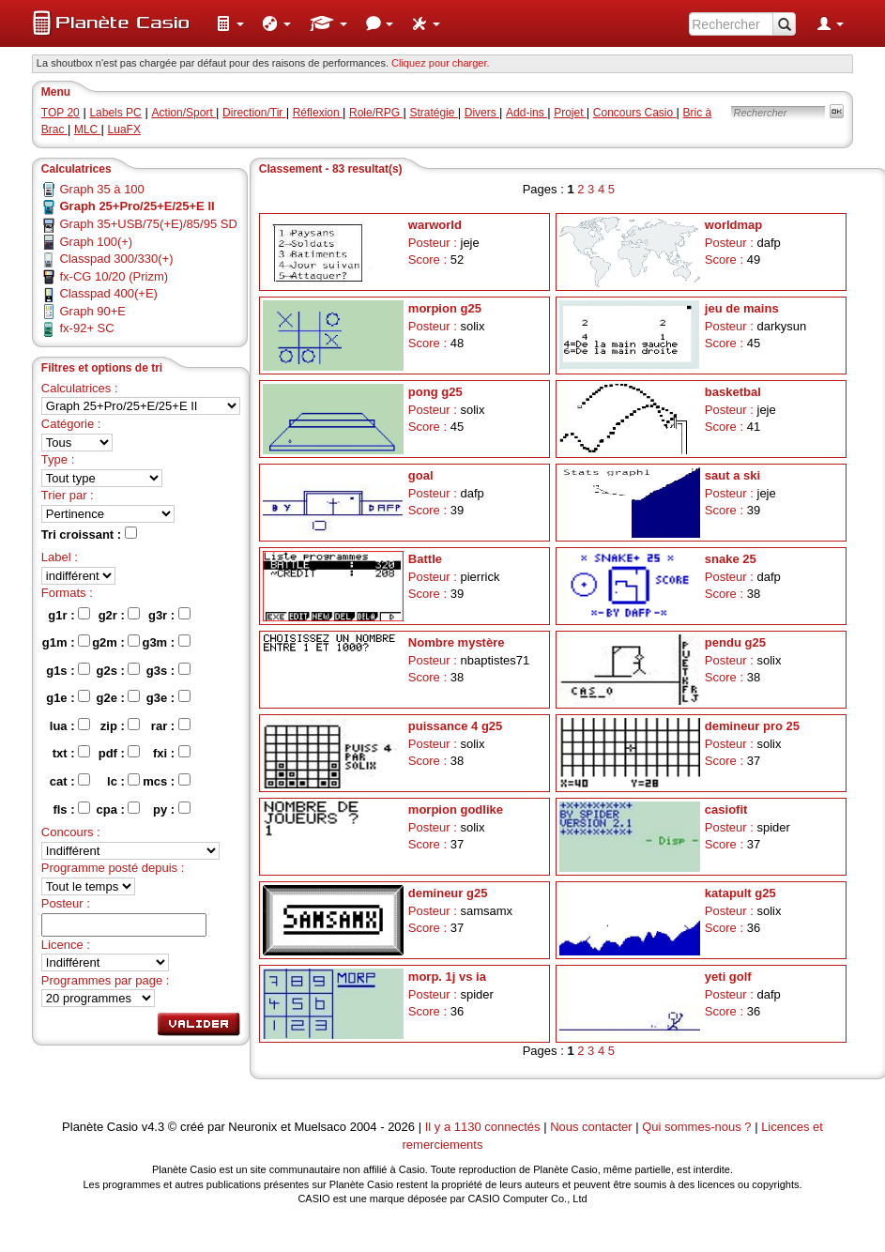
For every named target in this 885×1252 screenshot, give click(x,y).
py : (172, 809)
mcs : (167, 780)
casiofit (726, 809)
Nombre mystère (456, 642)
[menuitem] (229, 23)
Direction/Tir (254, 112)
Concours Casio (635, 112)
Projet (570, 112)
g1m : (66, 641)
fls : (71, 809)
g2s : (118, 670)
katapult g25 (740, 893)
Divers (482, 112)
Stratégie (433, 112)
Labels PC (115, 112)
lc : (123, 780)
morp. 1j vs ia (447, 977)
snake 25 (730, 559)
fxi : (172, 752)
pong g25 (435, 392)
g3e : (168, 697)
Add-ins (526, 112)
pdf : (120, 752)
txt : (71, 752)
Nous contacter (591, 1127)
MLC (87, 129)
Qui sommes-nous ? (696, 1127)
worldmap (733, 225)
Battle (425, 559)
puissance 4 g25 (455, 726)
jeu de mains (742, 308)
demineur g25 (448, 893)
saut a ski (732, 475)
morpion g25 (444, 308)
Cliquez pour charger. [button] (440, 63)
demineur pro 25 (752, 726)
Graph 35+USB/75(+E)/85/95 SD (148, 224)
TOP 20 (60, 112)
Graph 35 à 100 (101, 189)
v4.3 (153, 1127)
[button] (229, 23)
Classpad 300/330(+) (116, 259)
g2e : (118, 697)
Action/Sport (183, 112)
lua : (70, 725)
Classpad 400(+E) (108, 293)
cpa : (118, 809)
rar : (171, 725)
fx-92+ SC (86, 328)
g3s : (168, 670)
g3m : (166, 641)
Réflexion (318, 112)
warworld (435, 225)
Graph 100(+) (95, 242)
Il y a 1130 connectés (484, 1127)
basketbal (733, 392)
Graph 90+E (92, 311)
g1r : (69, 614)
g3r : (169, 614)
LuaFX (124, 129)
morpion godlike (455, 809)
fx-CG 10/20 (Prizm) (113, 276)
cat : (70, 780)
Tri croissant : (89, 534)
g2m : (116, 641)
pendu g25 (735, 642)
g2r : (120, 614)
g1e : (68, 697)
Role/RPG (376, 112)
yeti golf (728, 977)
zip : (120, 725)
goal (421, 475)
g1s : (68, 670)
